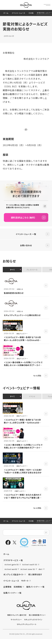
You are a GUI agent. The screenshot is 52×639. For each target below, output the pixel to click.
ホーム (5, 13)
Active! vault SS (29, 564)
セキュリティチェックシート (26, 624)
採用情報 (18, 586)
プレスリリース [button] (31, 269)
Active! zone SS (28, 569)
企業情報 (7, 586)
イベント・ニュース (18, 13)
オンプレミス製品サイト (13, 574)
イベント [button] (32, 396)
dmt (40, 569)
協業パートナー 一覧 (12, 592)
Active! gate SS (12, 564)
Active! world (11, 569)
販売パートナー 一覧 (35, 586)
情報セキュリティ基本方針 (17, 615)
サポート (25, 580)
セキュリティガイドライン (33, 619)
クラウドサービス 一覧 (13, 560)
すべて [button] (12, 269)
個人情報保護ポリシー (37, 615)
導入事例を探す (35, 574)
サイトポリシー (16, 619)
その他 (31, 13)
